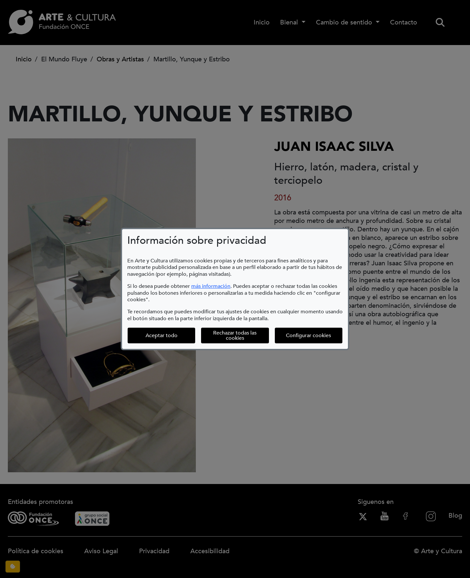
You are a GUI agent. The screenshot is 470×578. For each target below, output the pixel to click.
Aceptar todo (162, 335)
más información (210, 286)
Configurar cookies (314, 335)
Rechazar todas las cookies (235, 335)
